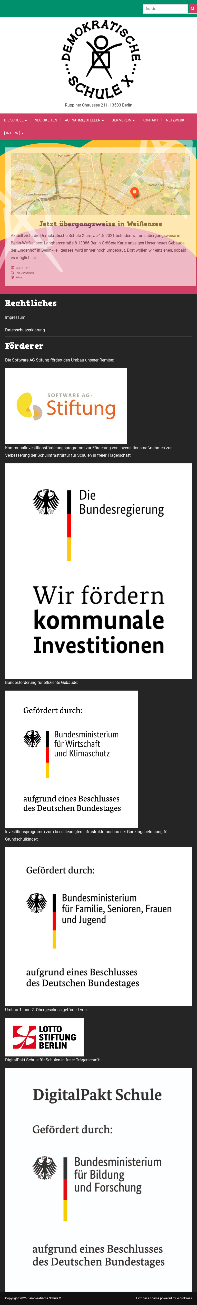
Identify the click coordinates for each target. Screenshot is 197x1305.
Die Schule (15, 120)
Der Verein (123, 120)
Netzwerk (175, 120)
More (19, 277)
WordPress (184, 1298)
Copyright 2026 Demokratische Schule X (33, 1298)
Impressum (15, 317)
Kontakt (150, 120)
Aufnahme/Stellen (84, 120)
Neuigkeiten (46, 120)
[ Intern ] (14, 133)
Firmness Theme (147, 1298)
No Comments (25, 273)
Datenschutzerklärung (25, 330)
